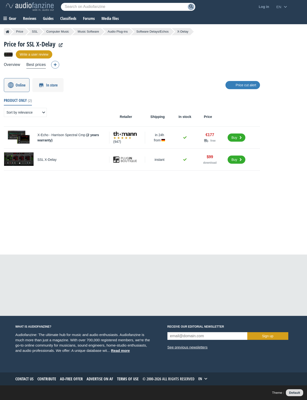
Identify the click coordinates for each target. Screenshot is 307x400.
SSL (35, 31)
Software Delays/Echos (152, 31)
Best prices (36, 65)
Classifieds (68, 18)
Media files (110, 18)
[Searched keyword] (128, 7)
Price (19, 31)
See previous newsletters (187, 347)
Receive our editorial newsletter (195, 326)
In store (52, 85)
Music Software (88, 31)
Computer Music (57, 31)
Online (20, 85)
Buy (234, 137)
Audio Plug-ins (118, 31)
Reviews (29, 18)
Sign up (267, 336)
